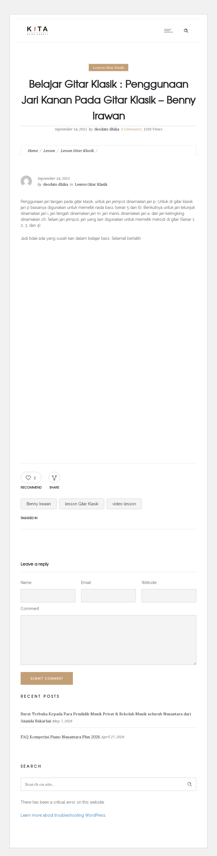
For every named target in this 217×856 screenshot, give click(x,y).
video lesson (124, 504)
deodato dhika (106, 129)
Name (26, 582)
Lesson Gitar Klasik (77, 151)
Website (149, 582)
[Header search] (186, 31)
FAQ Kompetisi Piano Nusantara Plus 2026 (60, 736)
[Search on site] (108, 784)
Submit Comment (47, 678)
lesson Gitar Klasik (81, 504)
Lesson (49, 151)
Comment (30, 608)
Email (86, 582)
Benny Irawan (39, 504)
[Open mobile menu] (169, 30)
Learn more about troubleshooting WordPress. (63, 815)
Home (33, 151)
